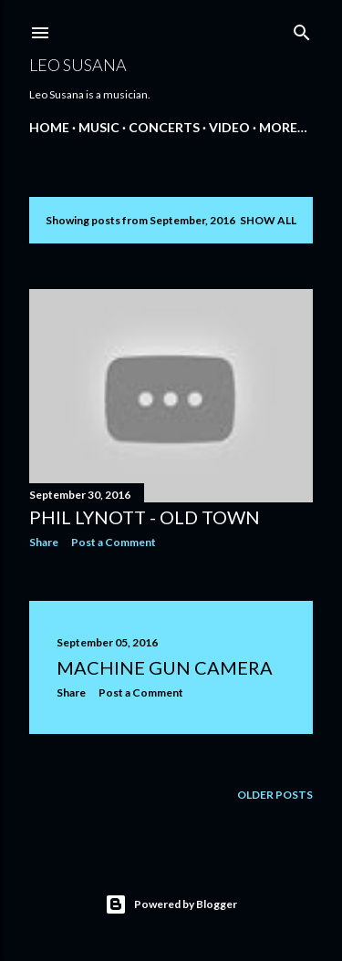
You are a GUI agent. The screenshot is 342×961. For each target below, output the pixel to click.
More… (283, 127)
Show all (268, 220)
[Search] (302, 28)
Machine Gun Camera (165, 667)
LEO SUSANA (78, 65)
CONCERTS (164, 127)
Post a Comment (113, 542)
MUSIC (98, 127)
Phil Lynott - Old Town (144, 517)
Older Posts (275, 794)
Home (49, 127)
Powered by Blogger (171, 904)
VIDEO (229, 127)
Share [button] (43, 542)
